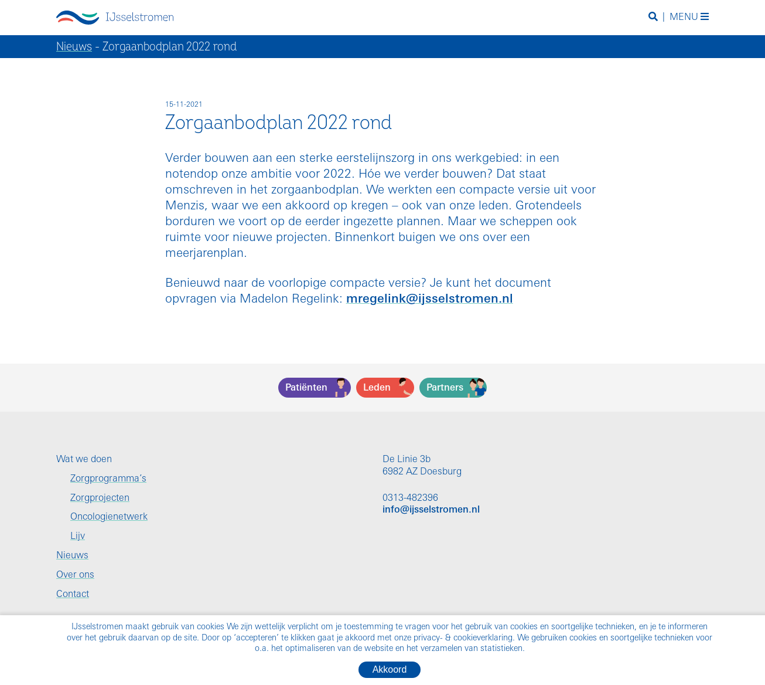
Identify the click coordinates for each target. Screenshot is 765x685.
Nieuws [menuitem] (72, 556)
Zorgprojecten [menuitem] (99, 498)
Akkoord (390, 669)
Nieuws (74, 46)
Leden (377, 388)
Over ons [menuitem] (75, 575)
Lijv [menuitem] (77, 536)
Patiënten (306, 388)
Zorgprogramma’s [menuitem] (108, 479)
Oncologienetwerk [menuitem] (109, 517)
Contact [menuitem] (72, 594)
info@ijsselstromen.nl (431, 510)
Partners (444, 388)
